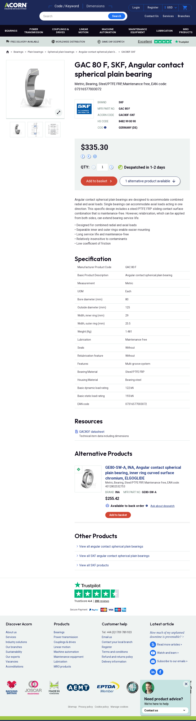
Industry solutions (16, 642)
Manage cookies (119, 706)
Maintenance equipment (138, 31)
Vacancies (12, 661)
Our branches (14, 647)
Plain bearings (35, 51)
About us (11, 632)
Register (153, 7)
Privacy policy (85, 706)
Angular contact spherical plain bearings (98, 51)
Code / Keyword (67, 6)
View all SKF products (94, 565)
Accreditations (14, 666)
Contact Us (152, 16)
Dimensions (96, 6)
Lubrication (164, 30)
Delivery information (114, 661)
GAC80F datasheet (133, 434)
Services (168, 16)
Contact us (165, 710)
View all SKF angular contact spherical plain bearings (114, 556)
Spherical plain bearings (61, 51)
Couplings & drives (60, 31)
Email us (107, 637)
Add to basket (96, 181)
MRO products (185, 31)
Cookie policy (102, 706)
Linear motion (83, 31)
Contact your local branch (117, 642)
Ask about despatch (162, 505)
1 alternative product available (147, 181)
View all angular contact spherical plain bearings (111, 546)
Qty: (85, 167)
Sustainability (14, 651)
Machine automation (108, 31)
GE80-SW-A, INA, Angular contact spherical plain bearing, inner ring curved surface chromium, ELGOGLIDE (143, 472)
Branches (184, 16)
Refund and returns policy (117, 656)
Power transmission (33, 31)
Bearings (11, 30)
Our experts (13, 656)
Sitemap (72, 706)
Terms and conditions (115, 651)
